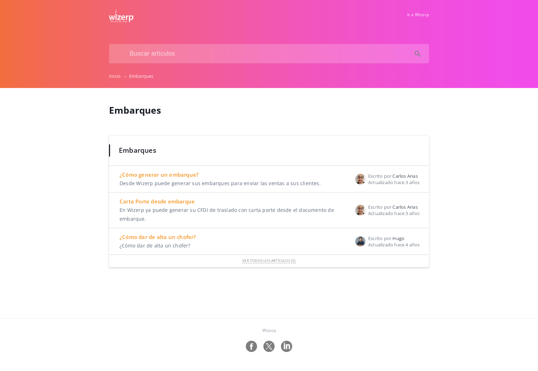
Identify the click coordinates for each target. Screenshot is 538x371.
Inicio (119, 76)
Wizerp (269, 330)
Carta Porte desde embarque (157, 201)
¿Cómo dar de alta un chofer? (158, 236)
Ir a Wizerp (418, 15)
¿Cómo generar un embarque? (159, 174)
